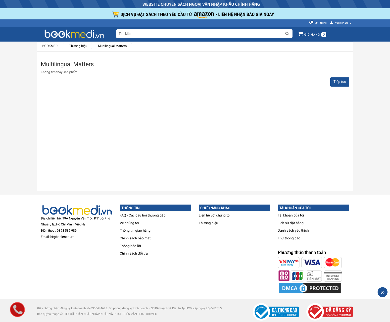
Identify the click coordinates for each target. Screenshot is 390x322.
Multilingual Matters (112, 46)
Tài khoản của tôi (295, 208)
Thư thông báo (289, 238)
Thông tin (130, 208)
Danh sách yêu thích (293, 231)
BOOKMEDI (50, 46)
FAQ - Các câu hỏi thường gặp (143, 215)
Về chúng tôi (129, 223)
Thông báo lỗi (130, 246)
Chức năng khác (215, 208)
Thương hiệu (78, 46)
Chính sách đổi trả (134, 254)
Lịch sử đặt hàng (291, 223)
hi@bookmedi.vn (62, 237)
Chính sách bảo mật (135, 238)
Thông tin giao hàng (135, 231)
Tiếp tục (340, 82)
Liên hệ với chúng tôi (215, 215)
